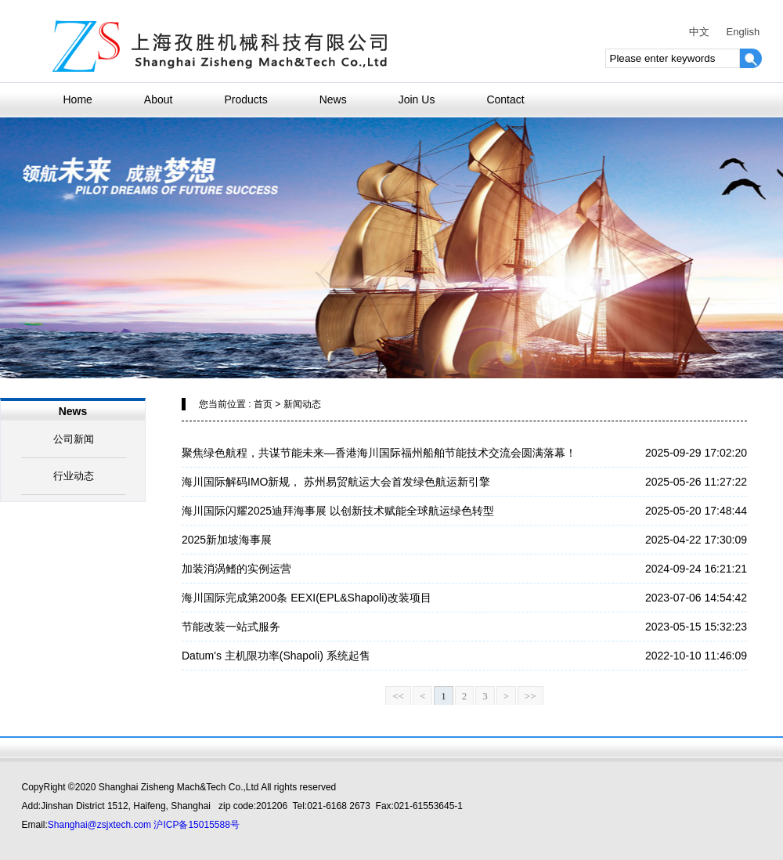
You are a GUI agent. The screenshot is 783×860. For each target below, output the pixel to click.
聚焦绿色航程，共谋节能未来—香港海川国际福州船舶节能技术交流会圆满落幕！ (379, 452)
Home (77, 99)
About (158, 99)
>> (530, 696)
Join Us (417, 99)
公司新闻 (73, 439)
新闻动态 (302, 404)
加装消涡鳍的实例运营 (236, 568)
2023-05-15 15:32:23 (696, 626)
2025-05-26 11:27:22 (696, 481)
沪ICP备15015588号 (196, 824)
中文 (699, 32)
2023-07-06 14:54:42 (696, 597)
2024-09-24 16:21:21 (696, 568)
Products (245, 99)
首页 (263, 404)
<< (398, 696)
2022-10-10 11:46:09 (696, 655)
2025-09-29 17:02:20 (696, 452)
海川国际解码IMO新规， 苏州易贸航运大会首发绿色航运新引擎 (336, 481)
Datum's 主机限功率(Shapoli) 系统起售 (276, 655)
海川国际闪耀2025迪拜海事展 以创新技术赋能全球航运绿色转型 (338, 510)
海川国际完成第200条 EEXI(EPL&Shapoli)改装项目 (306, 597)
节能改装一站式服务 (231, 626)
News (333, 99)
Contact (505, 99)
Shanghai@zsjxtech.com (99, 824)
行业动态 (73, 476)
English (743, 32)
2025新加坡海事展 (227, 539)
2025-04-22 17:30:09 (696, 539)
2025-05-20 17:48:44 (696, 510)
